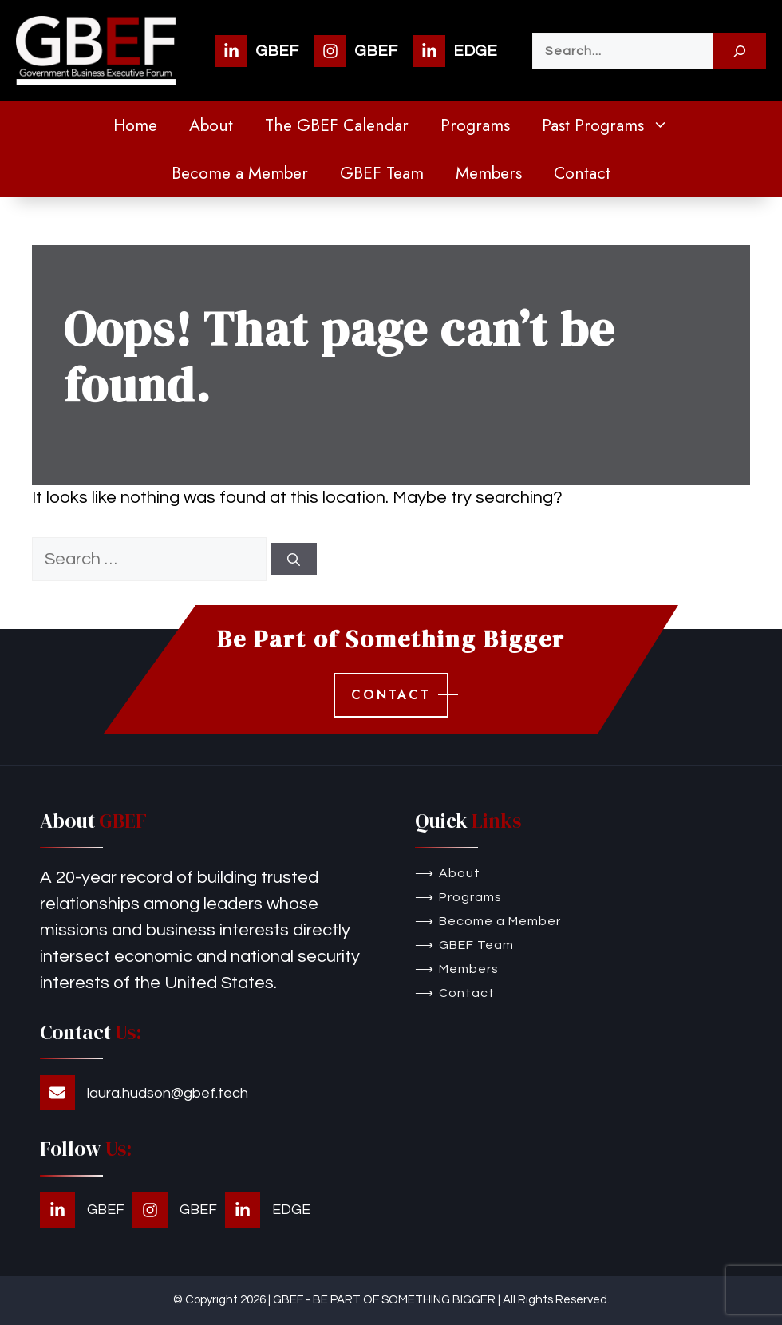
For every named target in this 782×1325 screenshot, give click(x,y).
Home (135, 125)
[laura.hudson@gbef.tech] (144, 1092)
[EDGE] (455, 51)
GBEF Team (382, 173)
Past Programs (613, 125)
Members (489, 173)
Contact (582, 173)
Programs (475, 125)
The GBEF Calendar (337, 125)
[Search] (739, 51)
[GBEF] (256, 51)
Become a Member (240, 173)
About (211, 125)
